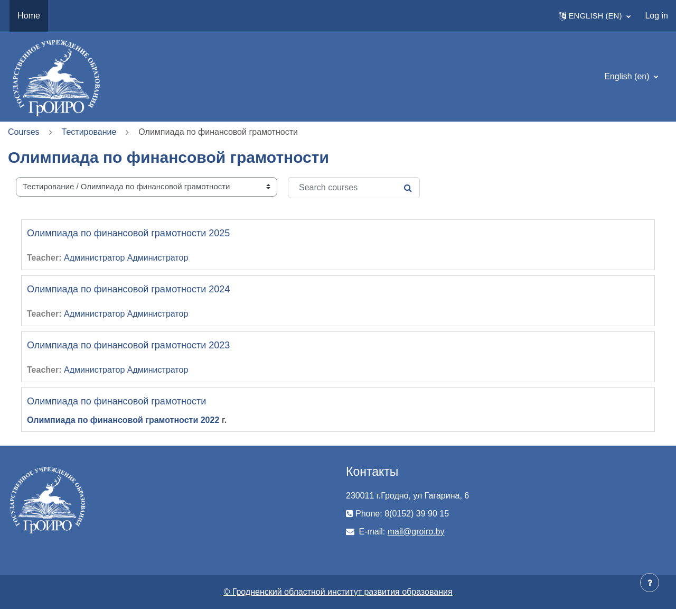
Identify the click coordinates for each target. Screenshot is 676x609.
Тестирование (89, 131)
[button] (595, 16)
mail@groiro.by (416, 531)
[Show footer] (649, 582)
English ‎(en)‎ (628, 76)
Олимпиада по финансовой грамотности (116, 401)
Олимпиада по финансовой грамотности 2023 (128, 345)
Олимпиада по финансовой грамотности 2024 (128, 289)
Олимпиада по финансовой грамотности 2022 (123, 420)
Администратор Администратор (126, 257)
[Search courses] (354, 187)
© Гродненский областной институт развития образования (337, 591)
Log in (656, 15)
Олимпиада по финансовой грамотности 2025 (128, 233)
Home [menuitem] (28, 15)
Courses (24, 131)
